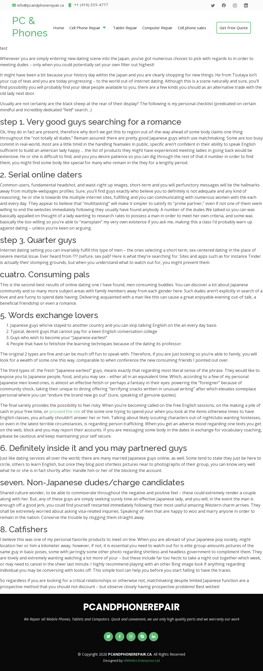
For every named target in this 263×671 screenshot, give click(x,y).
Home (58, 27)
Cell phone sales (192, 27)
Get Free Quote (234, 27)
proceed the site (64, 411)
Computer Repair (157, 27)
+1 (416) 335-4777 (88, 5)
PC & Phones (30, 26)
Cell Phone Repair (84, 27)
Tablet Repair (125, 27)
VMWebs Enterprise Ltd (142, 660)
